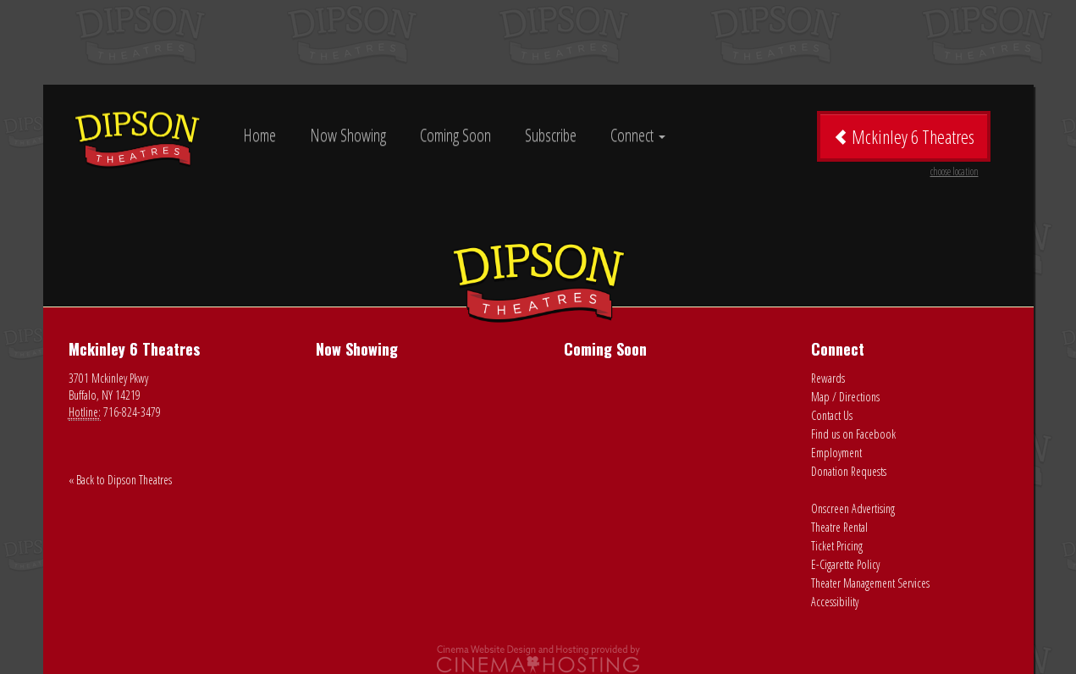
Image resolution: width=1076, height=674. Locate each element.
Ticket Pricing (837, 546)
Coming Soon (455, 135)
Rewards (828, 378)
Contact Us (832, 415)
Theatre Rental (839, 527)
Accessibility (834, 602)
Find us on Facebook (853, 434)
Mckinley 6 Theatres (906, 143)
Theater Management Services (870, 583)
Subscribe (551, 135)
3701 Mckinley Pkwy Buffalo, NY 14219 (108, 386)
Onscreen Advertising (853, 508)
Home (259, 135)
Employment (836, 453)
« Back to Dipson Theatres (120, 480)
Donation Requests (848, 471)
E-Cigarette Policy (845, 564)
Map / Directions (845, 397)
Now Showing (348, 135)
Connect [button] (637, 135)
